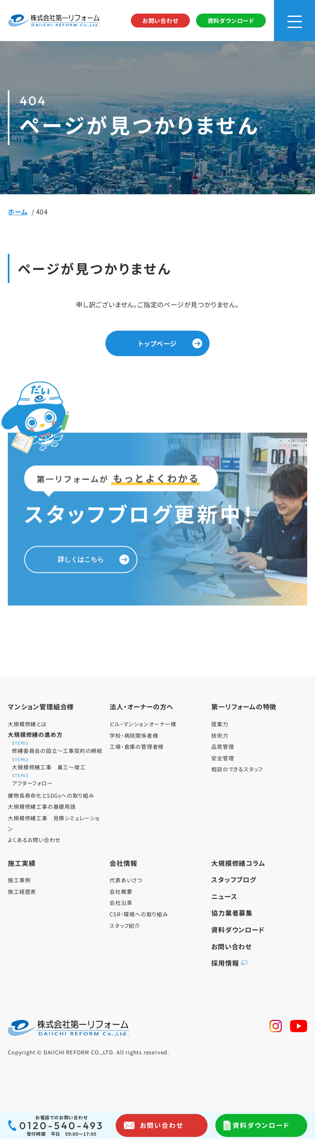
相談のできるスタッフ (237, 769)
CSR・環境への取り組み (139, 914)
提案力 (219, 724)
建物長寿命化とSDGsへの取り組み (51, 795)
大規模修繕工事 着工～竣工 (57, 764)
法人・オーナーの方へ (141, 706)
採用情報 (225, 963)
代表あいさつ (126, 880)
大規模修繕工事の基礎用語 (42, 806)
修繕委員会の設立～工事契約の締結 (57, 748)
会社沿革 (121, 903)
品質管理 (222, 746)
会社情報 (123, 863)
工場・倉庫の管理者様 (137, 746)
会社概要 (121, 891)
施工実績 (21, 863)
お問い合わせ (160, 20)
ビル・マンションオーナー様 (143, 724)
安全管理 (222, 758)
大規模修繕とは (27, 724)
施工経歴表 (22, 891)
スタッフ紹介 (125, 926)
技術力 (219, 735)
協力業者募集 (232, 913)
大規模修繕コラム (238, 863)
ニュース (224, 896)
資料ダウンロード (231, 20)
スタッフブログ (233, 879)
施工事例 (19, 880)
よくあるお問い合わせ (34, 840)
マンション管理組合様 (41, 706)
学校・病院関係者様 (134, 735)
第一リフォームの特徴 (243, 706)
